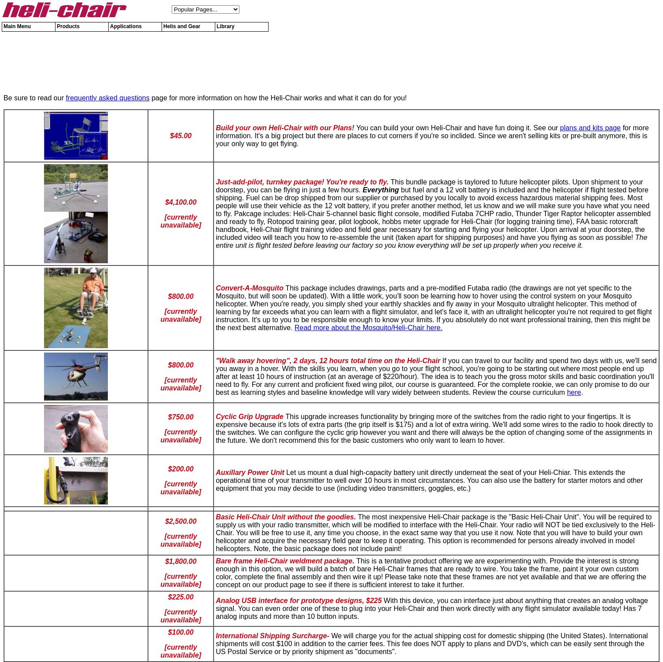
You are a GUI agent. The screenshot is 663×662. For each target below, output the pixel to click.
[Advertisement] (164, 65)
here (574, 392)
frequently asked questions (107, 98)
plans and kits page (590, 128)
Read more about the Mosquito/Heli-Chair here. (368, 327)
